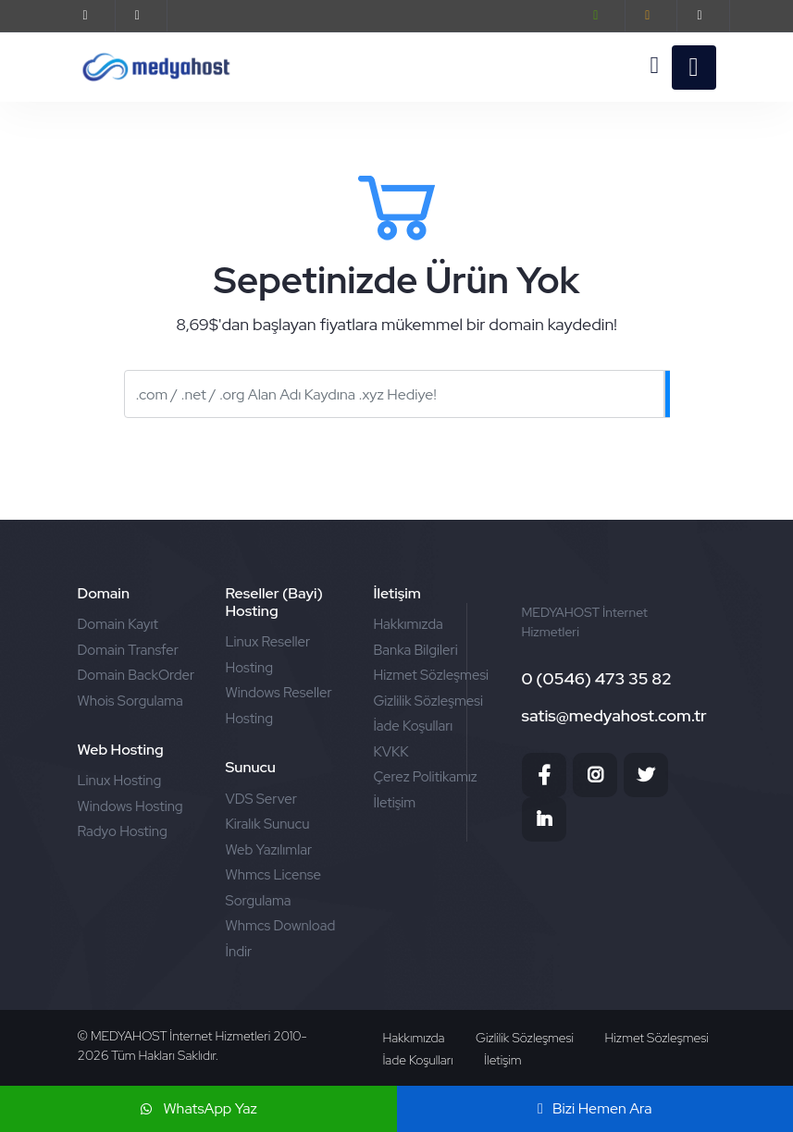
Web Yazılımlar (268, 850)
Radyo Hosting (122, 831)
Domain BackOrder (136, 675)
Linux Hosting (120, 780)
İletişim (394, 803)
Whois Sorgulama (130, 701)
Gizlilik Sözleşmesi (428, 701)
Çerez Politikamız (425, 777)
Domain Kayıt (118, 624)
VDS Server (260, 799)
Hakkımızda (407, 624)
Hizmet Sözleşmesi (431, 675)
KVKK (390, 752)
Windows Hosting (130, 806)
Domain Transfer (129, 650)
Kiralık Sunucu (267, 824)
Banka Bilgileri (415, 650)
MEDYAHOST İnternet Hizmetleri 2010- (198, 1035)
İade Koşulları (412, 726)
